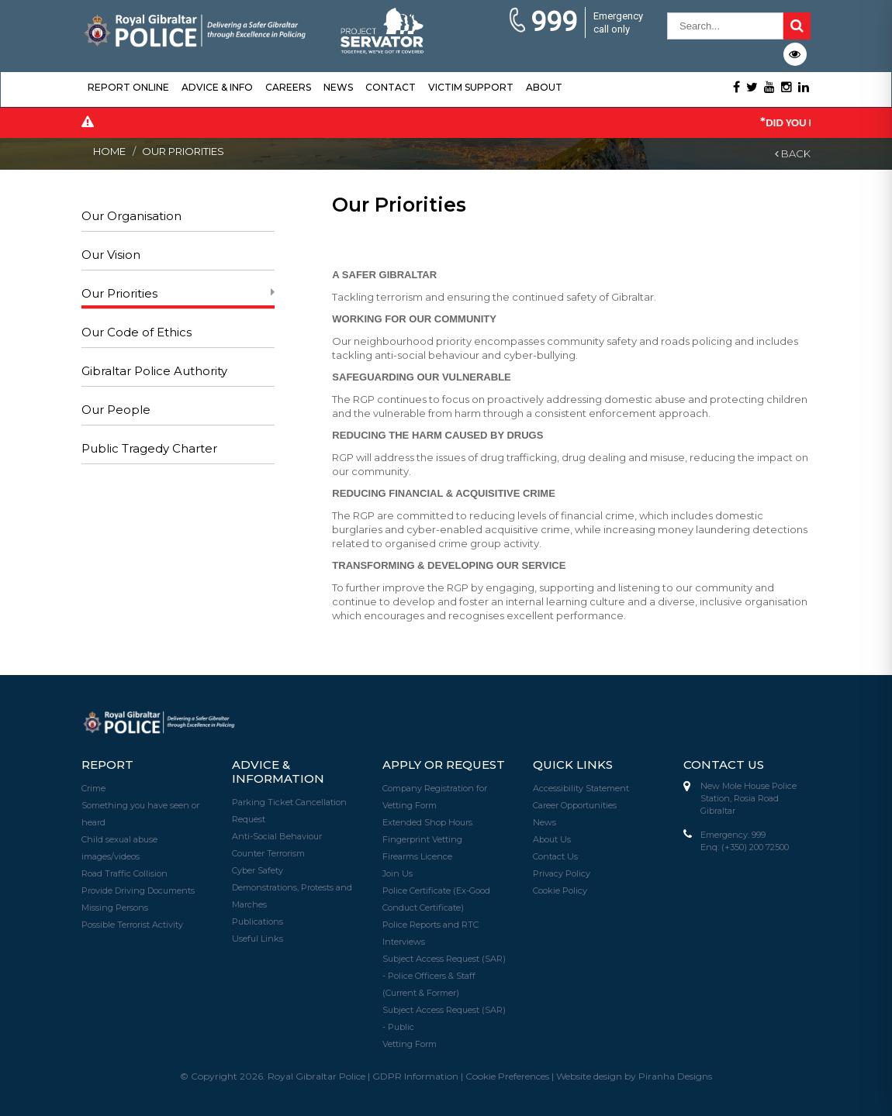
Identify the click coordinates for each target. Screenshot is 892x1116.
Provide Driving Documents (138, 890)
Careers (288, 87)
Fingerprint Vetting (422, 839)
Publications (257, 921)
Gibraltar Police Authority (154, 370)
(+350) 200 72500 (755, 847)
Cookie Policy (560, 890)
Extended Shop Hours (427, 822)
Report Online (128, 87)
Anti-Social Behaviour (277, 836)
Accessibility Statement (581, 788)
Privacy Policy (561, 873)
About (544, 87)
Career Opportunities (575, 805)
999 (543, 22)
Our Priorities (119, 293)
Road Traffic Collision (124, 873)
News (338, 87)
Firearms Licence (417, 856)
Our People (115, 409)
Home (109, 151)
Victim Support (470, 87)
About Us (552, 839)
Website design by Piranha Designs (634, 1076)
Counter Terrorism (268, 853)
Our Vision (110, 254)
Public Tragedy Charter (149, 448)
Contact (390, 87)
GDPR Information (415, 1076)
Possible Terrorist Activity (132, 924)
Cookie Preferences (507, 1076)
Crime (93, 788)
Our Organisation (131, 215)
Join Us (397, 873)
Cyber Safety (257, 870)
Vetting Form (409, 1043)
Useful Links (257, 938)
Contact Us (555, 856)
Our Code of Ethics (136, 332)
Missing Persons (114, 907)
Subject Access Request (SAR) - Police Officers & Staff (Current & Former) (444, 975)
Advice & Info (217, 87)
